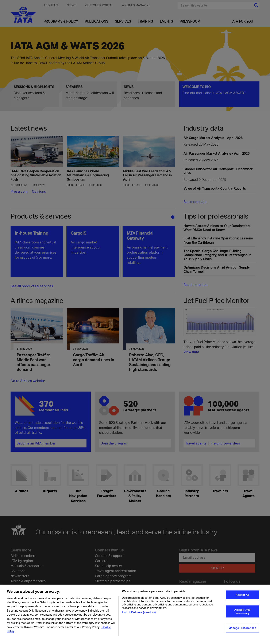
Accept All (242, 597)
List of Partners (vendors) (139, 614)
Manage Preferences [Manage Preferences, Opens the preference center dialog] (242, 630)
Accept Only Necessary (242, 614)
